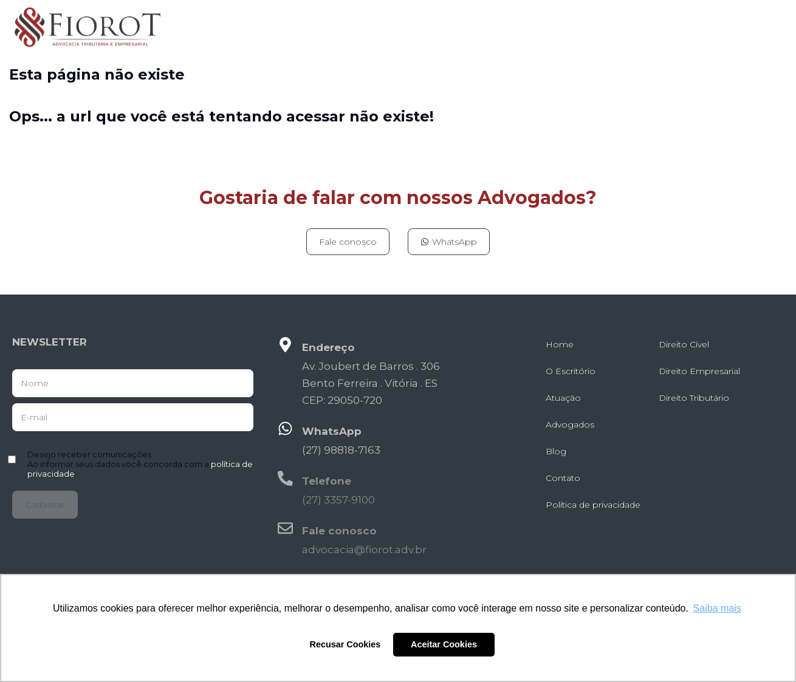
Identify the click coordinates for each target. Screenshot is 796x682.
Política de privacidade (593, 504)
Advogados (647, 24)
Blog (709, 24)
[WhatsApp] (285, 428)
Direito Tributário (694, 397)
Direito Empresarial (699, 371)
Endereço (328, 347)
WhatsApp (332, 431)
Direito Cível (684, 344)
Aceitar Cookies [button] (444, 644)
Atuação (568, 24)
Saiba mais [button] (717, 608)
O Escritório (488, 24)
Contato (764, 24)
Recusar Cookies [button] (345, 644)
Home (421, 24)
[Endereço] (285, 344)
